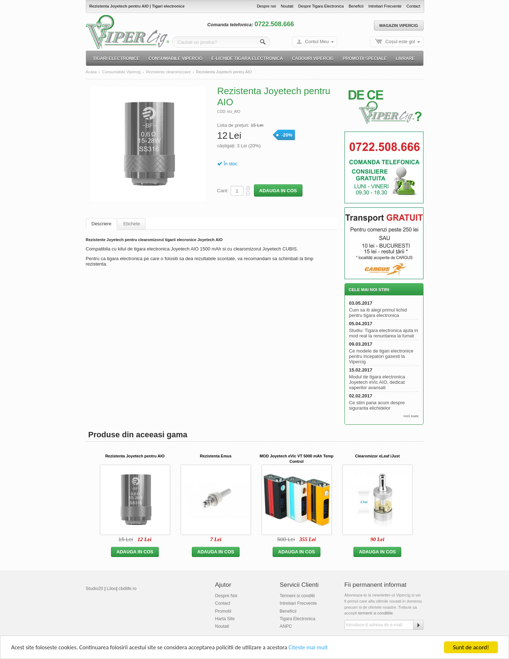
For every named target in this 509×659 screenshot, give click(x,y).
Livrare (405, 58)
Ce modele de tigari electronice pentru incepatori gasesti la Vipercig (381, 356)
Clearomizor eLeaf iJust (377, 456)
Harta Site (225, 618)
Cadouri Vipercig (313, 58)
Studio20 (94, 588)
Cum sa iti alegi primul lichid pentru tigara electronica (378, 312)
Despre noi (266, 6)
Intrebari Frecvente (385, 6)
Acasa (91, 72)
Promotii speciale (365, 58)
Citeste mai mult (317, 648)
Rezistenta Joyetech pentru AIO (135, 456)
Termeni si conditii (297, 595)
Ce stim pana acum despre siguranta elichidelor (377, 405)
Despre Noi (226, 595)
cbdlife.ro (127, 588)
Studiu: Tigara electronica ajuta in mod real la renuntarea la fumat (383, 333)
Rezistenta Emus (215, 456)
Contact (413, 6)
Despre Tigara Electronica (321, 6)
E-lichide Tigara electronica (247, 58)
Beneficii (356, 6)
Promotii (223, 611)
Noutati (287, 6)
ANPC (286, 626)
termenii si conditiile (375, 613)
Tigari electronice (116, 58)
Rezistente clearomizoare (168, 72)
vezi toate (411, 416)
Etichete (131, 223)
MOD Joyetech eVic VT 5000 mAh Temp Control (297, 459)
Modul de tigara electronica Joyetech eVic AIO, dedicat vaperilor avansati (377, 382)
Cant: (222, 190)
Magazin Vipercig (398, 25)
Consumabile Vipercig (176, 58)
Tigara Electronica (297, 618)
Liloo (111, 588)
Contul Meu (317, 41)
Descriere (102, 223)
